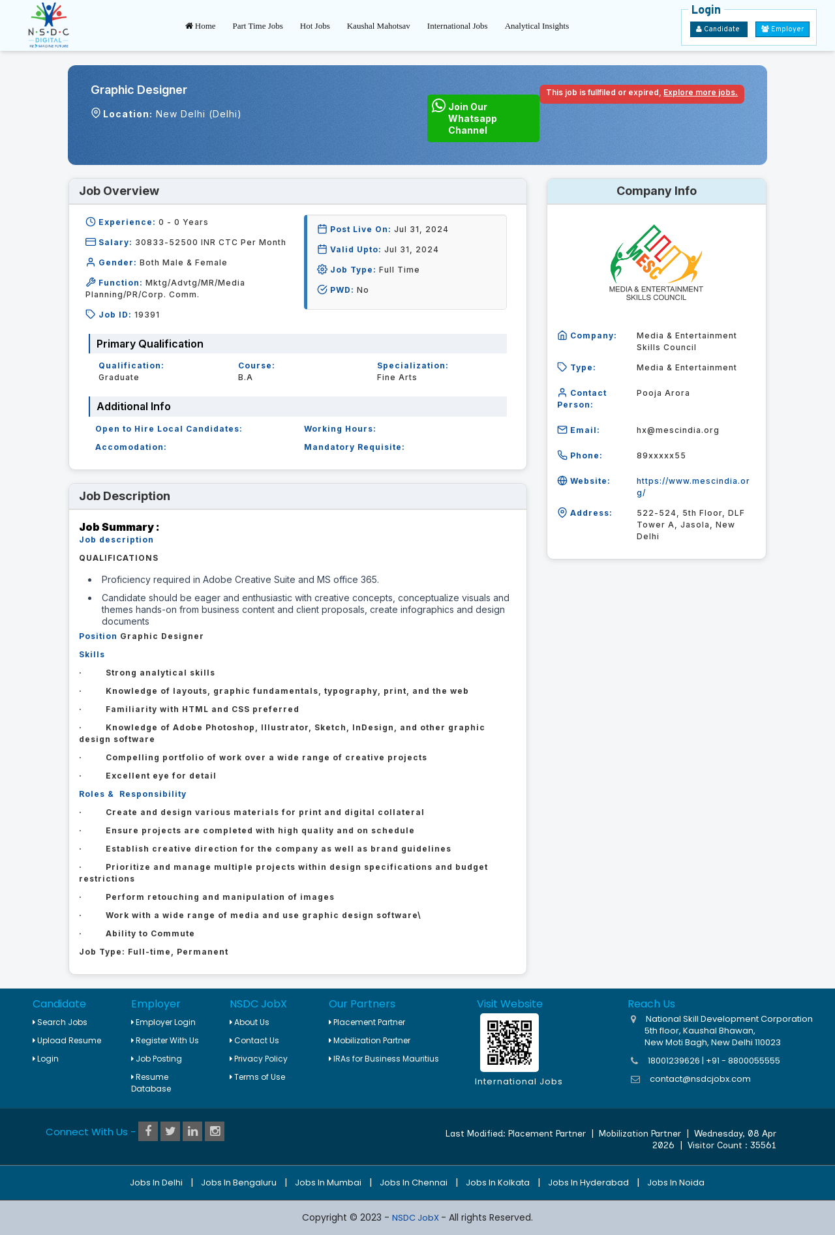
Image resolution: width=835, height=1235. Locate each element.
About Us (249, 1022)
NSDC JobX (416, 1218)
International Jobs (457, 26)
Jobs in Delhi (156, 1182)
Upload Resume (67, 1040)
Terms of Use (257, 1076)
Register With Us (165, 1040)
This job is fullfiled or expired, (642, 92)
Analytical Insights (537, 26)
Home (200, 26)
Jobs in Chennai (414, 1182)
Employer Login (163, 1022)
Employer (782, 29)
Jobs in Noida (676, 1182)
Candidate (719, 29)
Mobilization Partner (369, 1040)
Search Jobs (60, 1022)
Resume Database (151, 1082)
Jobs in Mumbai (328, 1182)
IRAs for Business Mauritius (384, 1058)
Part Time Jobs (258, 26)
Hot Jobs (315, 26)
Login (46, 1058)
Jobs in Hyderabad (588, 1182)
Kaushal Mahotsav (378, 26)
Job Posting (156, 1058)
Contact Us (254, 1040)
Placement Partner (367, 1022)
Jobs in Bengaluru (239, 1182)
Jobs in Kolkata (498, 1182)
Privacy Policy (259, 1058)
